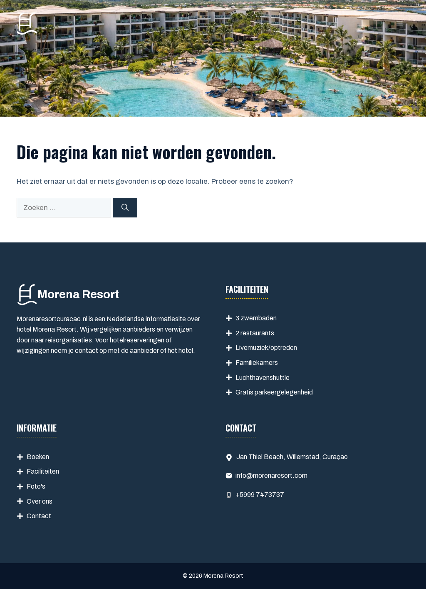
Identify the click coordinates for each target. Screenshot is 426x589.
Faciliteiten (43, 471)
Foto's (36, 486)
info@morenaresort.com (271, 475)
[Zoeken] (125, 208)
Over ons (39, 501)
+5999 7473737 (259, 494)
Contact (39, 515)
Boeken (38, 456)
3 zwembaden (256, 318)
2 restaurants (254, 333)
